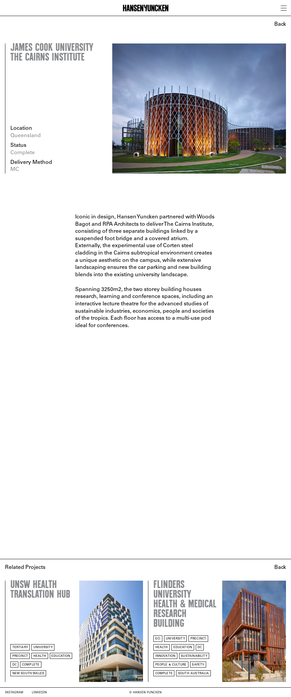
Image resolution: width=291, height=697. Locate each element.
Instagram (14, 692)
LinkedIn (39, 692)
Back (280, 24)
